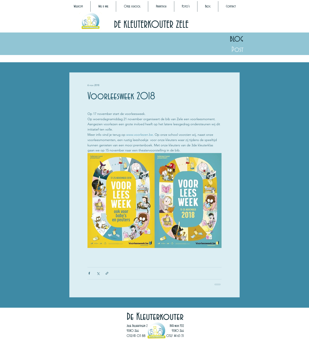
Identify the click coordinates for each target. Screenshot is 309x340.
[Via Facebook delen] (89, 273)
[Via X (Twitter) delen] (98, 273)
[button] (103, 6)
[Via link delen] (107, 273)
